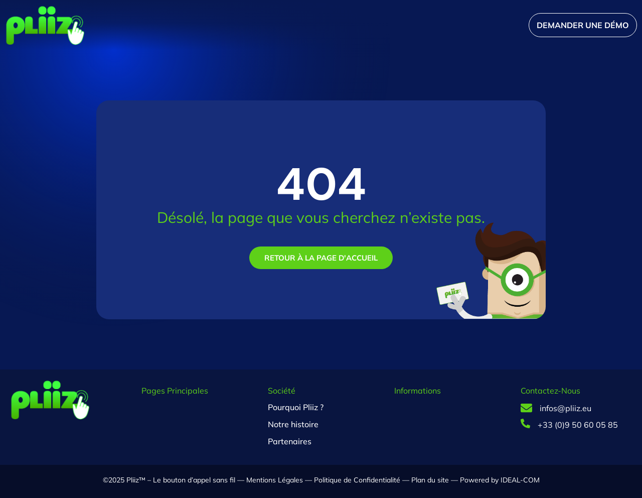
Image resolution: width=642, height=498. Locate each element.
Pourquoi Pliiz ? (296, 407)
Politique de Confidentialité (357, 479)
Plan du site (430, 479)
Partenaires (289, 441)
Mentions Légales (274, 479)
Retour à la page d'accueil (321, 258)
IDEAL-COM (519, 479)
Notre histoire (293, 424)
